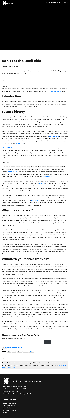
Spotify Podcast (7, 408)
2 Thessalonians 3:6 (55, 91)
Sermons (59, 2)
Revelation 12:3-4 (13, 172)
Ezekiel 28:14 (20, 143)
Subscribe (48, 342)
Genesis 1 (42, 183)
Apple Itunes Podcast (9, 405)
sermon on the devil (11, 347)
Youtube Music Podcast (10, 410)
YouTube (5, 413)
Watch (65, 2)
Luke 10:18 (34, 200)
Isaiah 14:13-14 (47, 176)
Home (48, 2)
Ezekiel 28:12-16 (54, 136)
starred (20, 347)
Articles (53, 2)
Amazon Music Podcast (9, 403)
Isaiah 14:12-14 (8, 148)
